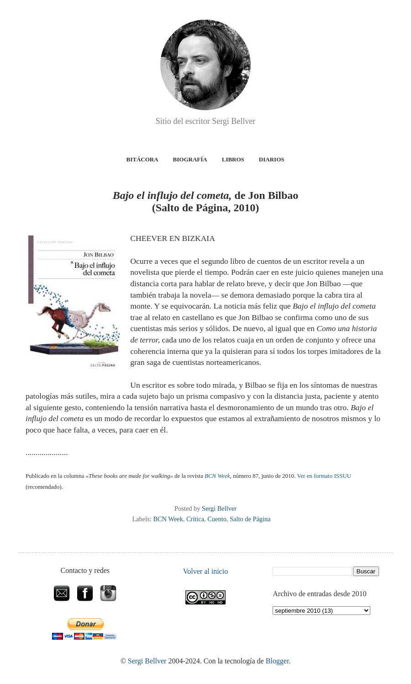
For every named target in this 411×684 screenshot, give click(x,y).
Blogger (277, 661)
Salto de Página (250, 519)
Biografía (190, 159)
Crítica (195, 519)
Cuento (217, 519)
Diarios (272, 159)
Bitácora (142, 159)
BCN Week (168, 519)
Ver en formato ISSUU (324, 475)
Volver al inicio (205, 571)
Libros (233, 159)
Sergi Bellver (147, 661)
